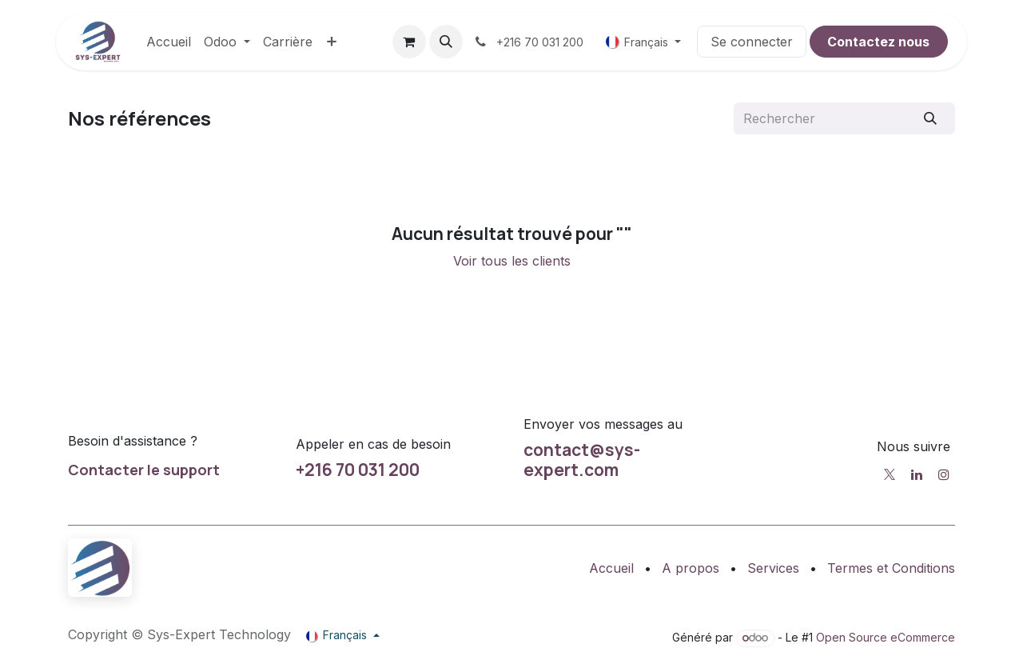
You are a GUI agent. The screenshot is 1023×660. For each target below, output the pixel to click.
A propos (690, 568)
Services (773, 568)
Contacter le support (144, 469)
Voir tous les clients (512, 261)
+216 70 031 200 (358, 469)
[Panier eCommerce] (409, 41)
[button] (446, 41)
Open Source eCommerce (885, 637)
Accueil (611, 568)
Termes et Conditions (891, 568)
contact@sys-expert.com (581, 459)
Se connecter (752, 42)
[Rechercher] (930, 118)
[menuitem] (168, 42)
